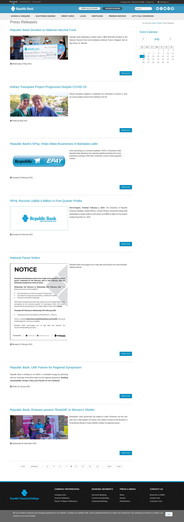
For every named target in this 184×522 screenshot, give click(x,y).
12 (97, 466)
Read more (125, 73)
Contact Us (150, 2)
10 (83, 466)
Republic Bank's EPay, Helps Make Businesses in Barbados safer (54, 143)
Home (154, 23)
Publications (125, 501)
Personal (13, 2)
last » (119, 466)
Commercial (24, 2)
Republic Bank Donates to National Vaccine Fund (43, 30)
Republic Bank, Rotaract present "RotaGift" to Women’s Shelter (52, 409)
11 (90, 466)
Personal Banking (99, 495)
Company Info (125, 2)
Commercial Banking (100, 498)
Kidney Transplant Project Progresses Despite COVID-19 (48, 86)
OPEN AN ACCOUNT (89, 8)
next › (110, 466)
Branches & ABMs (138, 2)
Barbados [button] (164, 2)
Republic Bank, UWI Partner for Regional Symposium (46, 367)
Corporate (36, 2)
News (160, 23)
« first (23, 466)
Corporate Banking (99, 501)
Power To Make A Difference (65, 501)
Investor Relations (61, 498)
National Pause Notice (25, 257)
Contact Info (155, 498)
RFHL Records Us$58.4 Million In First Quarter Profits (46, 200)
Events (122, 498)
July (156, 39)
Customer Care (156, 501)
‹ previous (34, 466)
